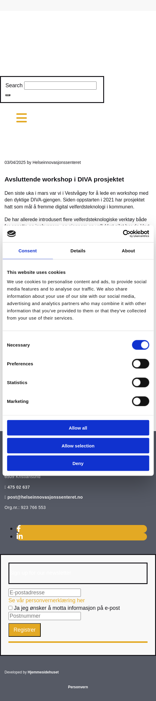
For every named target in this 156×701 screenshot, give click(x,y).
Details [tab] (78, 250)
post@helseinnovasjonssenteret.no (45, 497)
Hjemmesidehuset (43, 672)
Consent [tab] (27, 250)
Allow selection (78, 445)
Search (14, 85)
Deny (78, 463)
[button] (7, 95)
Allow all (78, 427)
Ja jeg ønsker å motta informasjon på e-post (64, 608)
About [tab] (128, 250)
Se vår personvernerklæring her (46, 600)
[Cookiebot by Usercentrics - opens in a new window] (122, 234)
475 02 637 (19, 487)
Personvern (78, 687)
